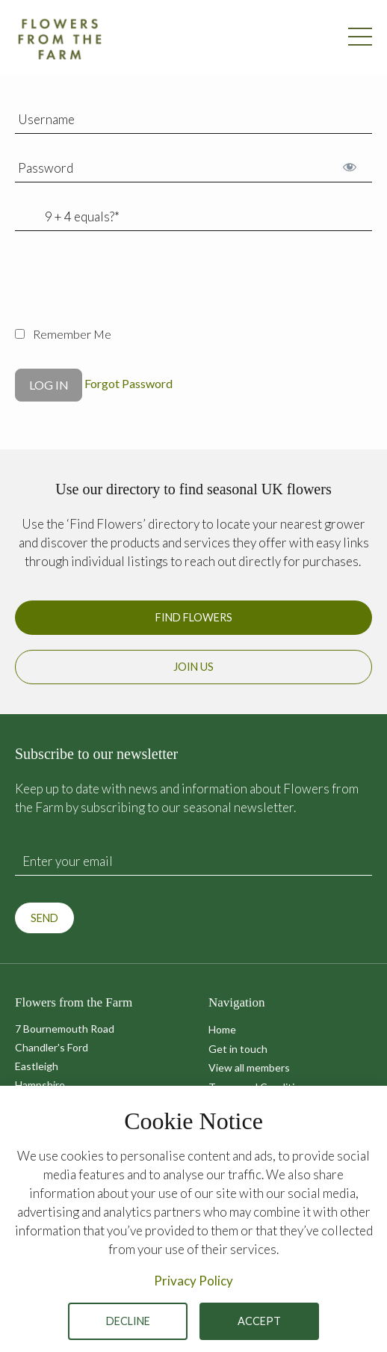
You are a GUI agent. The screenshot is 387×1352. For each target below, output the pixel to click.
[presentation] (128, 287)
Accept (259, 1321)
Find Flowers (193, 617)
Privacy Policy (193, 1280)
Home (222, 1029)
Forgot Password (128, 383)
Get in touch (237, 1048)
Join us (193, 666)
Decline (128, 1321)
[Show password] (349, 166)
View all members (249, 1067)
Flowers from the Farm (60, 39)
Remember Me (63, 334)
